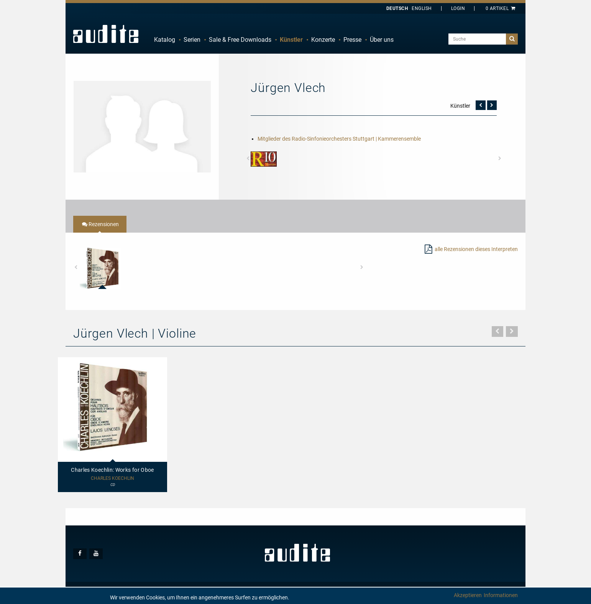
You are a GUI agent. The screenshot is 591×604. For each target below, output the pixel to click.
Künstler (291, 39)
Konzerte (323, 39)
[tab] (99, 224)
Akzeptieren (468, 595)
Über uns (382, 39)
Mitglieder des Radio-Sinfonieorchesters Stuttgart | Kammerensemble (339, 139)
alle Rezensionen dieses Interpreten (476, 249)
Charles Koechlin (112, 478)
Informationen (501, 595)
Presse (352, 39)
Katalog (164, 39)
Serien (192, 39)
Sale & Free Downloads (240, 39)
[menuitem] (164, 40)
